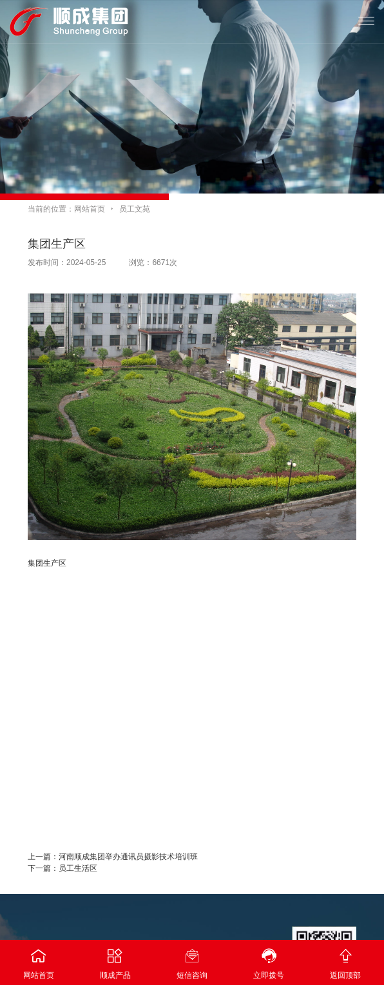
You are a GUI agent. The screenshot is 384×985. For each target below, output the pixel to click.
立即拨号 (269, 960)
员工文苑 (134, 209)
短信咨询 (191, 960)
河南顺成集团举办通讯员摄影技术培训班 (128, 856)
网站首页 (89, 209)
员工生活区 (78, 868)
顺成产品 (115, 960)
